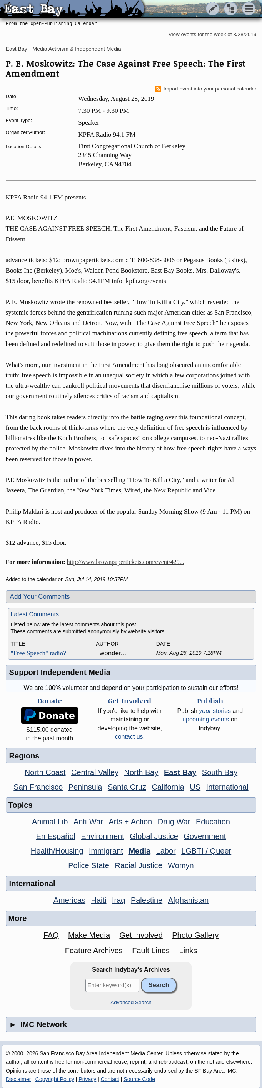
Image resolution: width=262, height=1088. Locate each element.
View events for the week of (213, 34)
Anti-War (88, 821)
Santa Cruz (127, 787)
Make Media (89, 935)
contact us (129, 736)
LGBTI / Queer (206, 851)
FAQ (51, 935)
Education (213, 821)
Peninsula (85, 787)
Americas (69, 900)
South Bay (219, 772)
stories (215, 711)
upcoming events (205, 719)
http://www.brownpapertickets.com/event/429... (125, 562)
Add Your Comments (40, 596)
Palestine (146, 900)
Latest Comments (35, 614)
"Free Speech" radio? (38, 653)
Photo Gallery (195, 935)
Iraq (118, 900)
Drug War (174, 821)
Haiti (99, 900)
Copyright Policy (54, 1079)
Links (188, 950)
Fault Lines (151, 950)
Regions (24, 756)
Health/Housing (57, 851)
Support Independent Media (59, 672)
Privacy (87, 1079)
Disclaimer (18, 1079)
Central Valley (94, 772)
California (168, 787)
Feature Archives (94, 950)
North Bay (141, 772)
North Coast (45, 772)
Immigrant (106, 851)
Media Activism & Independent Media (77, 49)
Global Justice (154, 836)
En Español (55, 836)
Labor (166, 851)
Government (205, 836)
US (195, 787)
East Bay (16, 49)
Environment (102, 836)
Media (139, 851)
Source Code (139, 1079)
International (227, 787)
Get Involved (140, 935)
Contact (110, 1079)
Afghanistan (188, 900)
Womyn (181, 865)
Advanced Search (131, 1002)
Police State (88, 865)
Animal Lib (50, 821)
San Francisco (38, 787)
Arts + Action (130, 821)
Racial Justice (138, 865)
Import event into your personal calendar (206, 89)
